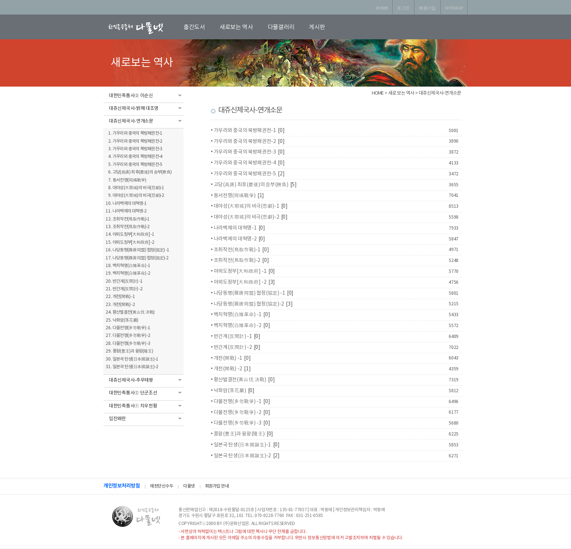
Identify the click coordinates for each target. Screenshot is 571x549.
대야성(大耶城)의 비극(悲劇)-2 (246, 217)
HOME (382, 8)
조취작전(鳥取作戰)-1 (237, 250)
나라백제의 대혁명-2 (235, 239)
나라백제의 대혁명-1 (235, 228)
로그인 (403, 8)
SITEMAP (454, 8)
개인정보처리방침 (121, 486)
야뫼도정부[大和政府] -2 (240, 282)
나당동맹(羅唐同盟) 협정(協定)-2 (249, 304)
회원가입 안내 (217, 486)
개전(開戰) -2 (228, 369)
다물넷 (189, 486)
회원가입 (427, 8)
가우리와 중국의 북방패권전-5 (245, 174)
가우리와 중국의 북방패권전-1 (245, 131)
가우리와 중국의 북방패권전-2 (245, 141)
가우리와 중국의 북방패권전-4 (245, 163)
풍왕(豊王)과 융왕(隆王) (239, 434)
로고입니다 (144, 27)
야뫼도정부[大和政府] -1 (240, 271)
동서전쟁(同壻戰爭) (235, 196)
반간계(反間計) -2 (233, 347)
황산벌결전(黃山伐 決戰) (240, 380)
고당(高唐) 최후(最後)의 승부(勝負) (251, 185)
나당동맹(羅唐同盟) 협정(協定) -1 (249, 293)
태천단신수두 (161, 486)
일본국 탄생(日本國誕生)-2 (242, 456)
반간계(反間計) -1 (233, 336)
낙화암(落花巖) (230, 391)
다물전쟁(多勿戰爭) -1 (237, 402)
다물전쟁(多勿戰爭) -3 (237, 423)
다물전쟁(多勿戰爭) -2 (237, 412)
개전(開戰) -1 (228, 358)
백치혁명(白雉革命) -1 (237, 315)
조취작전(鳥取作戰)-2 (237, 260)
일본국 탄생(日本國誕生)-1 (242, 445)
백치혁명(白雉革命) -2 (237, 326)
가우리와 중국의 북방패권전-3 (245, 152)
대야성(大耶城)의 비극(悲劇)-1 (246, 206)
